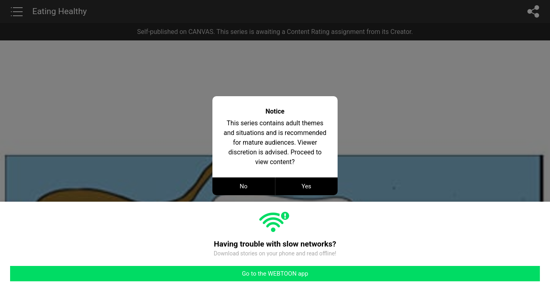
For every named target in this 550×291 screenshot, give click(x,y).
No (244, 186)
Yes (306, 186)
